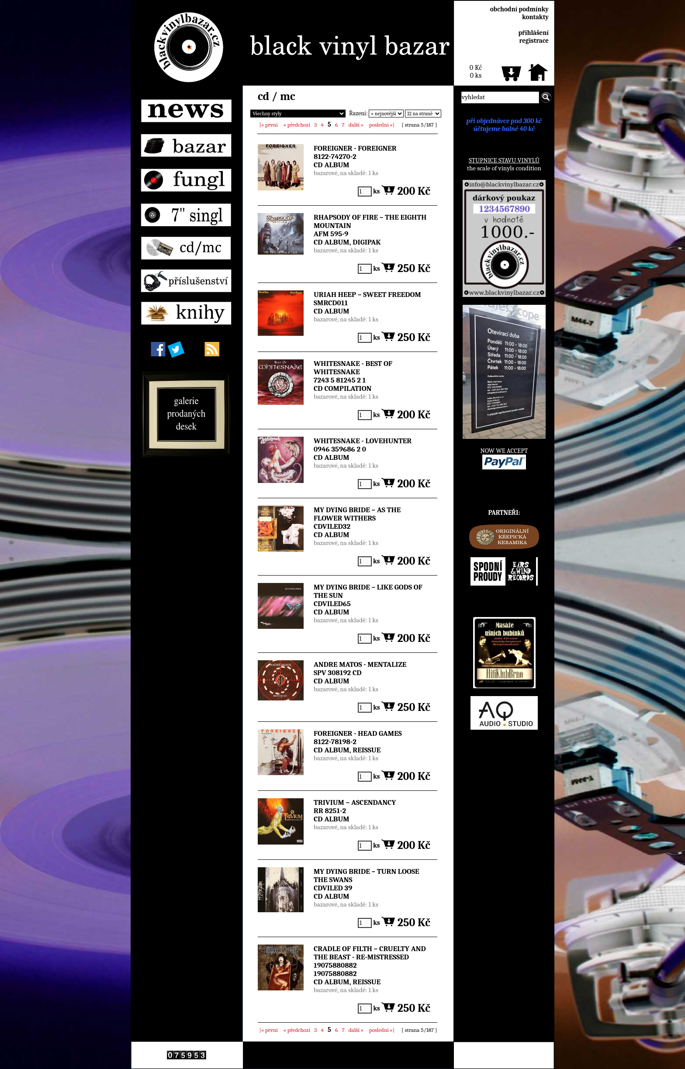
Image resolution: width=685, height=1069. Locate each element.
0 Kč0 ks (476, 71)
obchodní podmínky (519, 9)
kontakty (535, 17)
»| (381, 124)
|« (268, 124)
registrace (534, 41)
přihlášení (533, 33)
